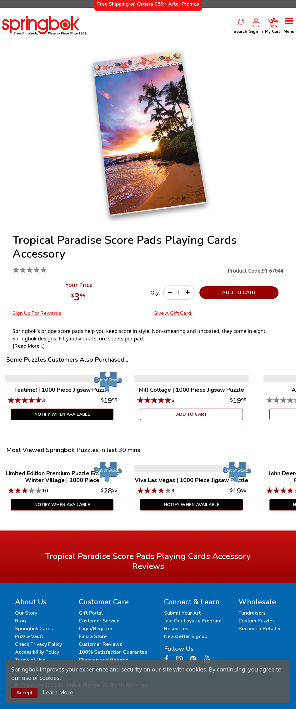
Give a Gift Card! (173, 313)
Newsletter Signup (185, 636)
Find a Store (93, 636)
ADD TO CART (239, 292)
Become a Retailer (259, 628)
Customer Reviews (100, 644)
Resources (176, 628)
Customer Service (99, 620)
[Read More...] (29, 346)
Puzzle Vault (29, 636)
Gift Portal (91, 613)
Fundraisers (252, 613)
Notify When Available (62, 414)
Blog (20, 620)
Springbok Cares (34, 628)
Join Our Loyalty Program (193, 620)
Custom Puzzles (256, 620)
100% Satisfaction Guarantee (113, 652)
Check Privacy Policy (38, 644)
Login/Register (96, 628)
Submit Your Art (182, 613)
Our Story (26, 613)
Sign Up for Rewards (37, 313)
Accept (24, 692)
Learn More (58, 692)
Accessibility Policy (37, 652)
